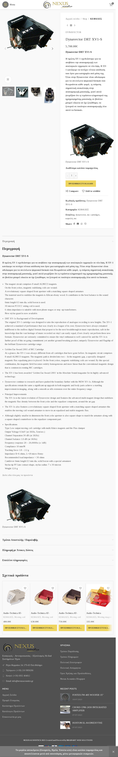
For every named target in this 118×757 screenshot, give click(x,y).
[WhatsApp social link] (81, 224)
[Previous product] (67, 25)
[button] (5, 49)
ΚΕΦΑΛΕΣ (96, 19)
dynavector (81, 215)
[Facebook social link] (74, 224)
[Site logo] (58, 4)
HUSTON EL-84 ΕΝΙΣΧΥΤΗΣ (87, 723)
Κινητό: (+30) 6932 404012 (18, 676)
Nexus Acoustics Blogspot (72, 679)
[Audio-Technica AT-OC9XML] (44, 597)
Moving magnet (105, 617)
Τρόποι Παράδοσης (69, 651)
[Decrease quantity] (67, 175)
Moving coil (19, 617)
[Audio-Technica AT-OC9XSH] (72, 597)
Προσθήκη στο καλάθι (81, 183)
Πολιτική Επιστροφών (71, 662)
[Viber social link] (85, 224)
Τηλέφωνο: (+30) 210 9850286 (19, 670)
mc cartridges (93, 215)
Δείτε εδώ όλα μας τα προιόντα (17, 475)
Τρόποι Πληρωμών (69, 657)
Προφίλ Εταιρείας (11, 700)
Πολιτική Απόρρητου (70, 668)
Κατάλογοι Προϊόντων (13, 711)
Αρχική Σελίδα (9, 695)
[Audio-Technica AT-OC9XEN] (16, 597)
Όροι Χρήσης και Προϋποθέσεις (75, 673)
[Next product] (74, 25)
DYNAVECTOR (73, 32)
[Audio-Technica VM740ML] (99, 597)
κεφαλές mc (71, 218)
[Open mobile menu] (9, 5)
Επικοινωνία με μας (11, 717)
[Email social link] (78, 224)
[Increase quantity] (76, 175)
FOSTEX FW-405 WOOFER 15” (88, 695)
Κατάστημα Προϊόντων (13, 706)
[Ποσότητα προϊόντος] (71, 175)
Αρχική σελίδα (73, 19)
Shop (85, 19)
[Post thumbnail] (65, 697)
